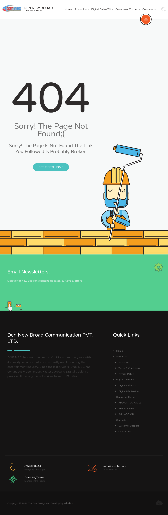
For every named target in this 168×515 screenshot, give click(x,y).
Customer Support (127, 425)
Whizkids (69, 503)
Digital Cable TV (102, 9)
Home (68, 9)
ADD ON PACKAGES (128, 402)
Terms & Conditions (127, 368)
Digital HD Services (127, 391)
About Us (82, 9)
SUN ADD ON (124, 414)
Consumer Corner (128, 9)
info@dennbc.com (115, 466)
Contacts (149, 9)
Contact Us (123, 431)
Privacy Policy (124, 374)
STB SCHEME (124, 408)
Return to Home (51, 167)
